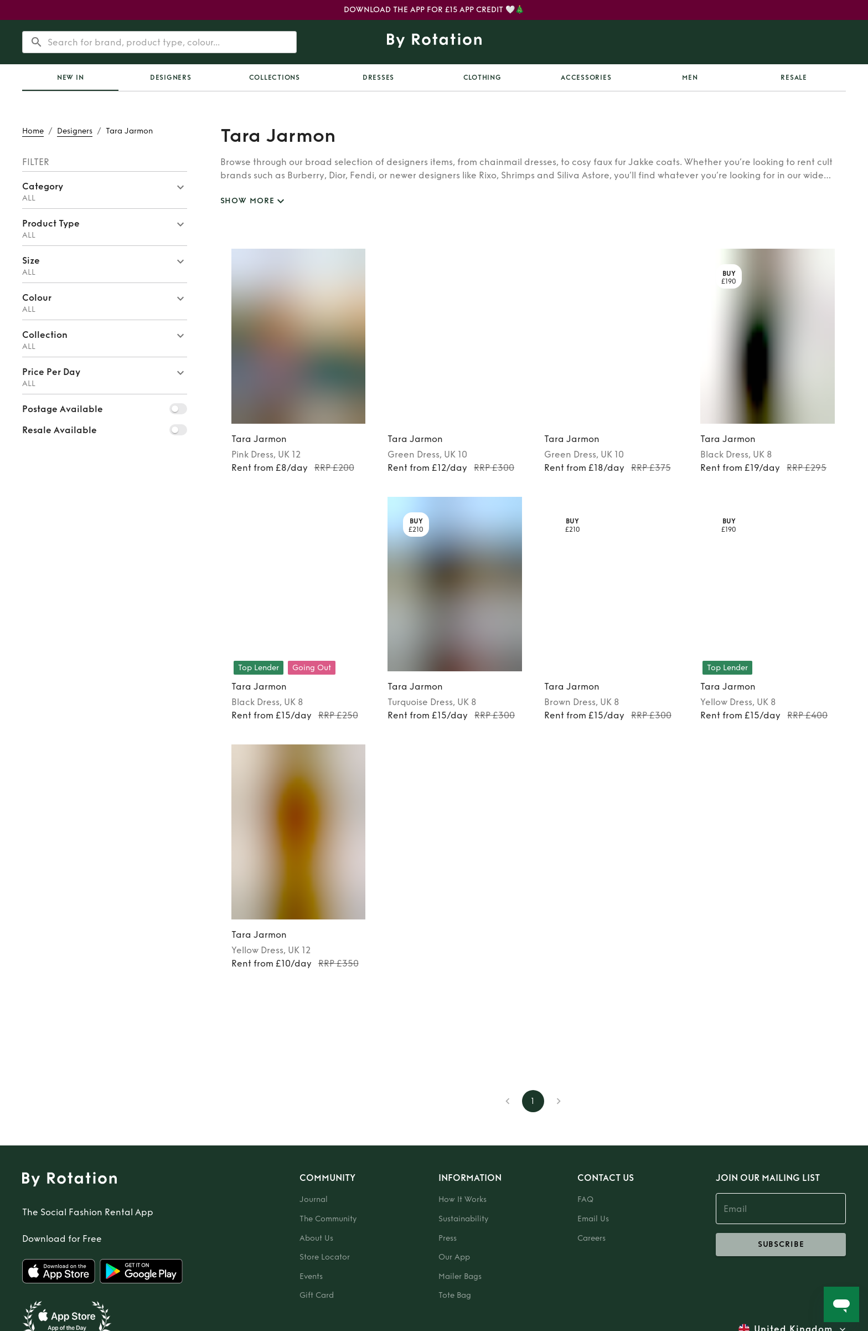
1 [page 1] (533, 1101)
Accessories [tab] (586, 77)
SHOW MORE (254, 201)
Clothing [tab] (482, 77)
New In (70, 77)
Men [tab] (690, 77)
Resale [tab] (794, 77)
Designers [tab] (171, 77)
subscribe (781, 1244)
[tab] (70, 77)
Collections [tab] (274, 77)
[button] (104, 190)
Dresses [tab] (378, 77)
